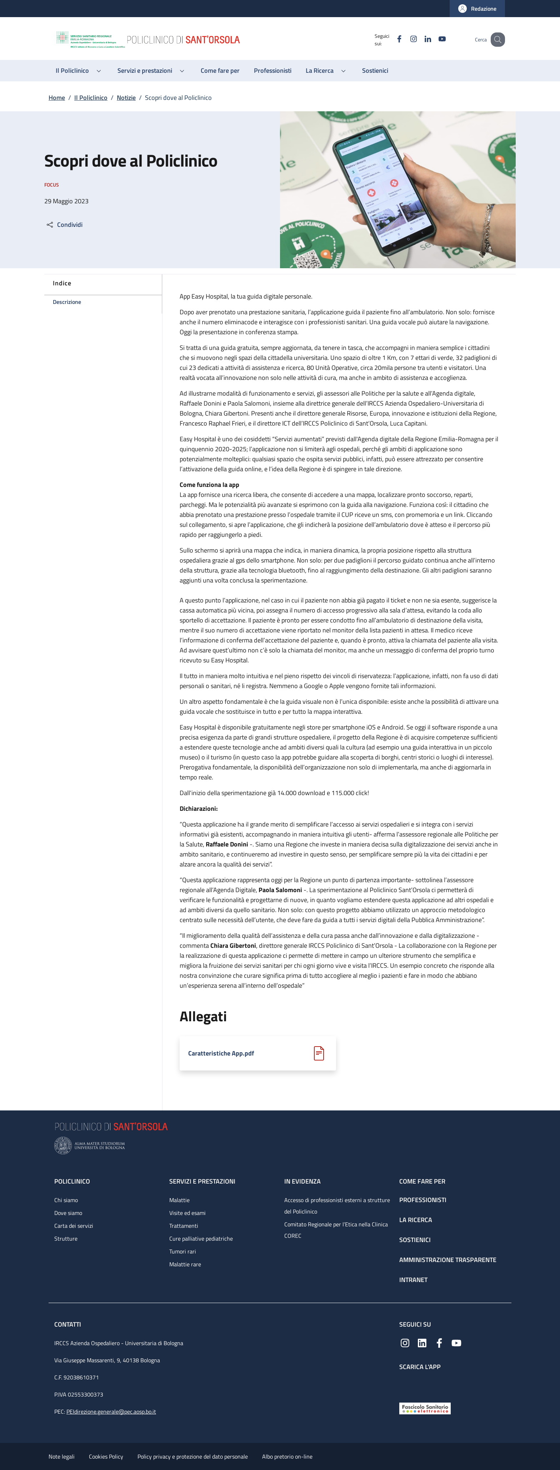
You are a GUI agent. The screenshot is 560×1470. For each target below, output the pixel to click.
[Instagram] (406, 39)
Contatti (68, 1324)
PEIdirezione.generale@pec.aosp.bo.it (111, 1411)
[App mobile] (405, 1385)
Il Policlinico (91, 97)
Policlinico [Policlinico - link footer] (72, 1181)
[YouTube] (435, 39)
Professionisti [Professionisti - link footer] (422, 1200)
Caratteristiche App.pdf (221, 1053)
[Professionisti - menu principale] (273, 70)
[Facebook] (392, 39)
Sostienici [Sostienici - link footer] (415, 1240)
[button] (477, 8)
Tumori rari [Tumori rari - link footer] (182, 1251)
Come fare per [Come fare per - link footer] (422, 1181)
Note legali (62, 1456)
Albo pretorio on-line (287, 1456)
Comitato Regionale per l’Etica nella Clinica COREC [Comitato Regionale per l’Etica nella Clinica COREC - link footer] (336, 1230)
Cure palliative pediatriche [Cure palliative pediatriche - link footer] (201, 1238)
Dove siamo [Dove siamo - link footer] (68, 1213)
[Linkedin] (420, 39)
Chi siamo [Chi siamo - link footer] (66, 1200)
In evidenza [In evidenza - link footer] (302, 1181)
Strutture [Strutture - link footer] (66, 1238)
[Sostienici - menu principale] (375, 70)
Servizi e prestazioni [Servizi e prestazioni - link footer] (202, 1181)
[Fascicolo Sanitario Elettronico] (425, 1408)
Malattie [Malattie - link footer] (179, 1200)
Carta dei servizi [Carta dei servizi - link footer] (73, 1225)
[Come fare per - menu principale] (220, 70)
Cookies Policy (106, 1456)
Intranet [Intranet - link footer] (413, 1280)
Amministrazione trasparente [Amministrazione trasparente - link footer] (447, 1260)
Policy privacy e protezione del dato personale (193, 1456)
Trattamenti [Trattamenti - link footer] (183, 1225)
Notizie (126, 97)
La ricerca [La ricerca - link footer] (415, 1220)
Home (57, 97)
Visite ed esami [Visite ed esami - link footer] (187, 1213)
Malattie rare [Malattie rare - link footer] (185, 1264)
